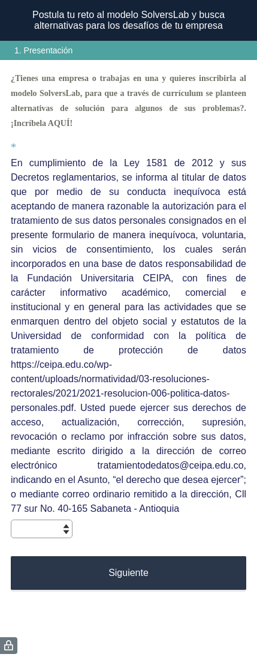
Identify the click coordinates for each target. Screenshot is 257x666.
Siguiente (128, 573)
